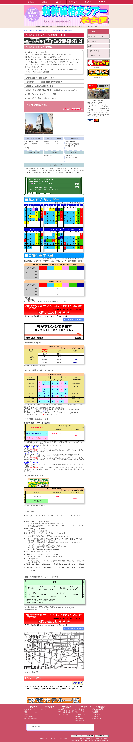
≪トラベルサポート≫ (83, 707)
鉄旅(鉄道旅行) (93, 41)
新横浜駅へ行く (80, 720)
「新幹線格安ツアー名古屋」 (39, 181)
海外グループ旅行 (64, 715)
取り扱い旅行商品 (98, 709)
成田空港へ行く (80, 717)
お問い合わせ (97, 718)
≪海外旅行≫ (49, 707)
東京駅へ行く (80, 718)
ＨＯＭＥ (102, 2)
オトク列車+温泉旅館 (31, 718)
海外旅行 (59, 2)
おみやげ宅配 (80, 711)
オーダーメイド (46, 709)
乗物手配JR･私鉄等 (94, 51)
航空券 (90, 46)
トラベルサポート (73, 2)
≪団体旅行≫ (66, 707)
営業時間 (95, 713)
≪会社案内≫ (101, 707)
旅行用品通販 (80, 713)
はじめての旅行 (29, 717)
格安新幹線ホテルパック (35, 35)
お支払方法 (96, 715)
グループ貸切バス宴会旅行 (66, 711)
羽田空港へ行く (80, 715)
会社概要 (95, 711)
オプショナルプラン (94, 55)
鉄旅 (26, 715)
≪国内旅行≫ (32, 707)
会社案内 (88, 2)
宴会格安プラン (98, 67)
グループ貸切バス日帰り (66, 713)
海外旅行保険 (80, 709)
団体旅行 (45, 2)
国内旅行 (31, 2)
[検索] (60, 726)
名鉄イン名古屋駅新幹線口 (37, 105)
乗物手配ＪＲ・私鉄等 (31, 713)
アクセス (95, 717)
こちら (30, 183)
